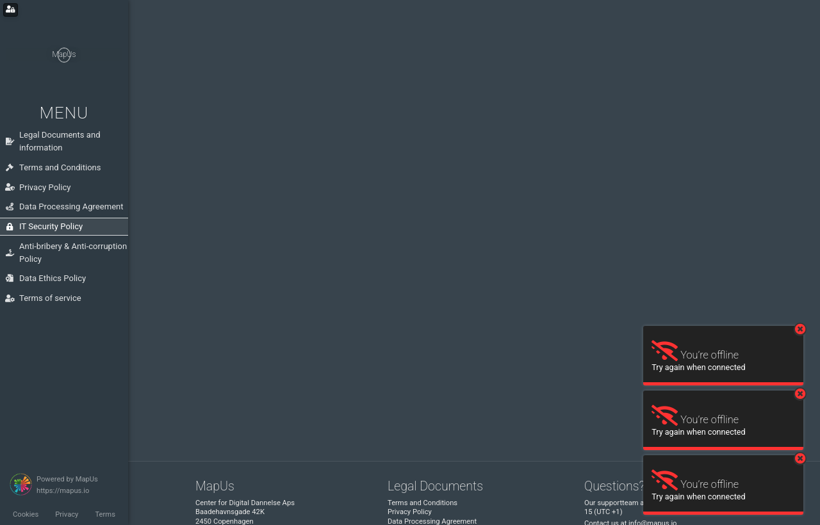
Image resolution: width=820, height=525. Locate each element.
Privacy (66, 514)
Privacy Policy (410, 512)
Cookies (25, 514)
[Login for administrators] (10, 10)
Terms (105, 514)
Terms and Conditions (422, 503)
